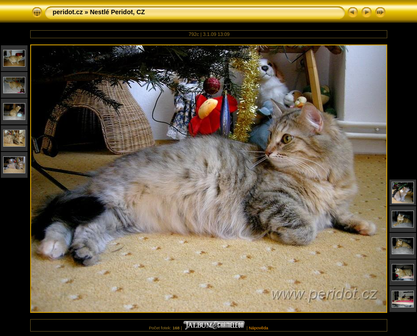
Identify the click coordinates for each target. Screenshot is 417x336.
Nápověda (258, 327)
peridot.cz (68, 12)
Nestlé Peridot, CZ (117, 12)
